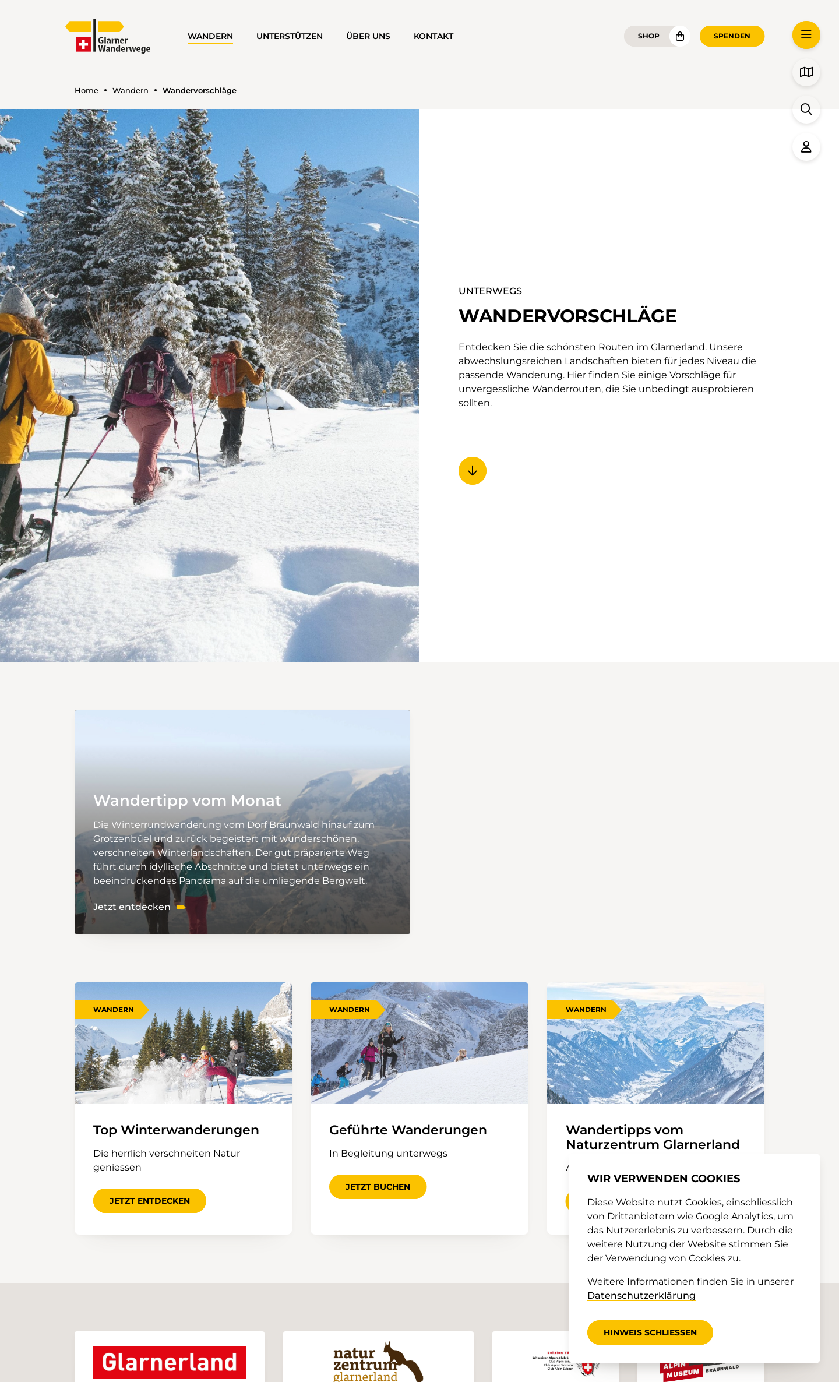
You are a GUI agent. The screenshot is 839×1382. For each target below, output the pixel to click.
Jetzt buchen (378, 1187)
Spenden (732, 35)
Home (86, 90)
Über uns (368, 36)
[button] (806, 35)
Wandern (210, 36)
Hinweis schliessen (650, 1332)
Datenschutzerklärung (641, 1295)
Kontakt (433, 36)
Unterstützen (289, 36)
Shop (649, 35)
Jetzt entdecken (132, 907)
